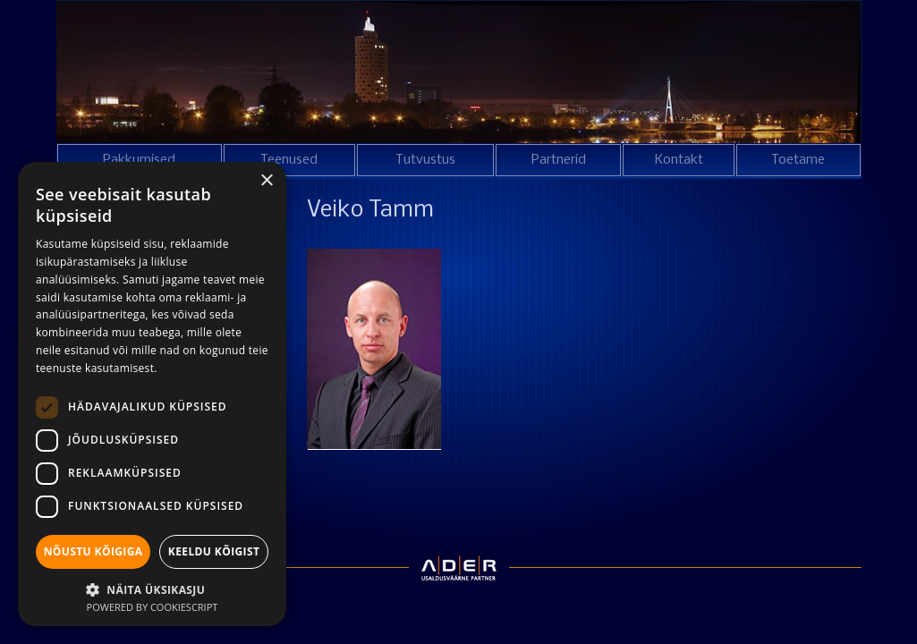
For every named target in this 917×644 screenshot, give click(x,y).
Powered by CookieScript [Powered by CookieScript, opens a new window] (152, 607)
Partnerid (558, 160)
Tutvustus (425, 160)
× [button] (266, 181)
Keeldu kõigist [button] (214, 551)
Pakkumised (139, 160)
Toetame (798, 160)
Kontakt (679, 160)
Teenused (289, 160)
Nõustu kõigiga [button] (93, 551)
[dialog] (152, 394)
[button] (152, 588)
